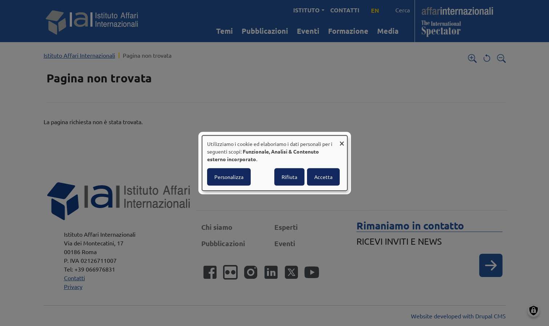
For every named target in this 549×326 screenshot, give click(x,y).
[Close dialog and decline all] (341, 139)
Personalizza (228, 177)
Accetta (323, 177)
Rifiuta (289, 177)
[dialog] (274, 163)
